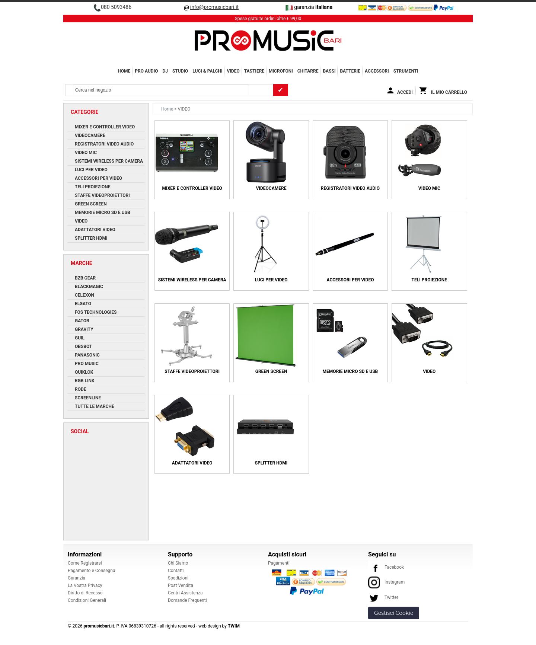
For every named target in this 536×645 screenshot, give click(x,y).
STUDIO (180, 71)
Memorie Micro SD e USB (350, 371)
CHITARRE (308, 71)
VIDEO (233, 71)
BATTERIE (350, 71)
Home (124, 71)
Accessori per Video (350, 279)
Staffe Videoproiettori (192, 371)
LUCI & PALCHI (207, 71)
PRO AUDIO (146, 71)
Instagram (386, 582)
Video (429, 371)
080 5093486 (116, 7)
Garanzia (76, 578)
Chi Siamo (178, 563)
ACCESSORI (377, 71)
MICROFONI (281, 71)
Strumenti (405, 71)
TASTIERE (254, 71)
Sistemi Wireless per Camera (192, 279)
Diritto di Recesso (85, 592)
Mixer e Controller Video (192, 188)
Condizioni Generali (87, 600)
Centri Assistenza (185, 592)
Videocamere (271, 188)
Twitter (383, 597)
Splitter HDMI (271, 463)
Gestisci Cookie (393, 613)
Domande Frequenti (187, 600)
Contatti (176, 570)
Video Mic (429, 188)
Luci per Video (271, 279)
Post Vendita (180, 585)
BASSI (329, 71)
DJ (165, 71)
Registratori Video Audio (350, 188)
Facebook (386, 567)
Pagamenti (279, 563)
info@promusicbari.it (214, 7)
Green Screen (271, 371)
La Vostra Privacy (85, 585)
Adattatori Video (192, 463)
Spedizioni (178, 578)
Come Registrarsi (85, 563)
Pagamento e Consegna (91, 570)
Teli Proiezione (429, 279)
